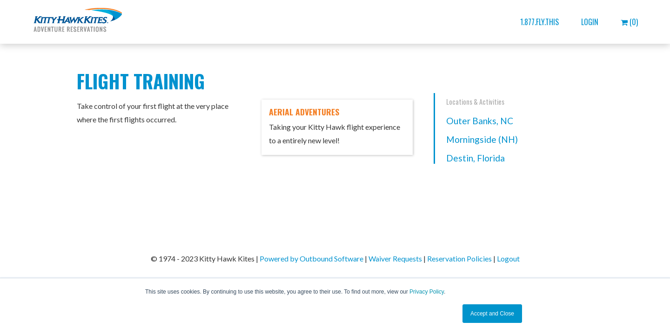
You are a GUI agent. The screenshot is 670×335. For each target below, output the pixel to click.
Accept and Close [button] (492, 313)
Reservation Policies (459, 258)
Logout (508, 258)
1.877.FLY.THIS (539, 21)
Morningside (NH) (482, 139)
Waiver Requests (395, 258)
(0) (629, 21)
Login (589, 21)
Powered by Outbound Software (311, 258)
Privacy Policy (426, 291)
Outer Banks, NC (479, 120)
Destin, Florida (475, 158)
